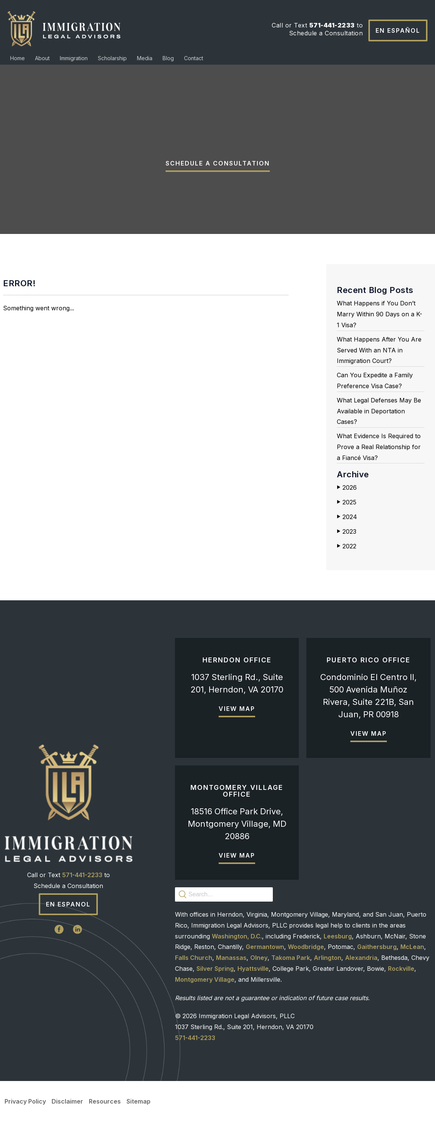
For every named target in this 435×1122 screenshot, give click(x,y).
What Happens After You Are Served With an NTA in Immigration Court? (379, 350)
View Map (237, 708)
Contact (193, 58)
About (42, 58)
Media (144, 58)
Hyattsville (253, 968)
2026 (347, 487)
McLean (412, 946)
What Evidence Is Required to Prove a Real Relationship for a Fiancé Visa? (379, 447)
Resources (105, 1101)
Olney (259, 957)
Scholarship (112, 58)
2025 (346, 502)
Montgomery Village (204, 979)
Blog (168, 58)
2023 (346, 531)
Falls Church (193, 957)
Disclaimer (67, 1101)
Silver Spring (215, 968)
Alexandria (361, 957)
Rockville (401, 968)
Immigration (74, 58)
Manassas (231, 957)
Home (17, 58)
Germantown (265, 946)
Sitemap (138, 1101)
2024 (347, 517)
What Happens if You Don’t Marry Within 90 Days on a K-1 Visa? (379, 314)
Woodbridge (306, 946)
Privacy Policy (25, 1101)
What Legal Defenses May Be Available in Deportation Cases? (379, 411)
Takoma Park (290, 957)
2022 (346, 546)
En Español (398, 30)
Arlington (327, 957)
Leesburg (338, 936)
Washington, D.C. (237, 936)
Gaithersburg (377, 946)
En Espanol (68, 904)
